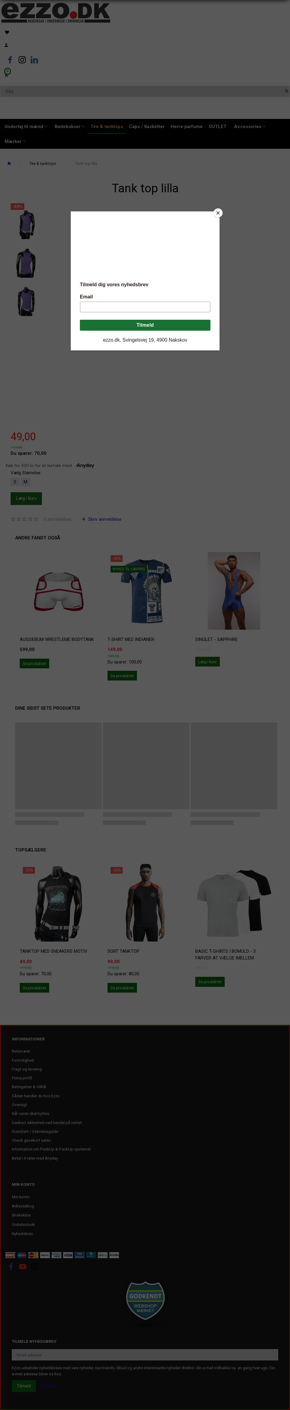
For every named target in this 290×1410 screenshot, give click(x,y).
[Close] (218, 213)
